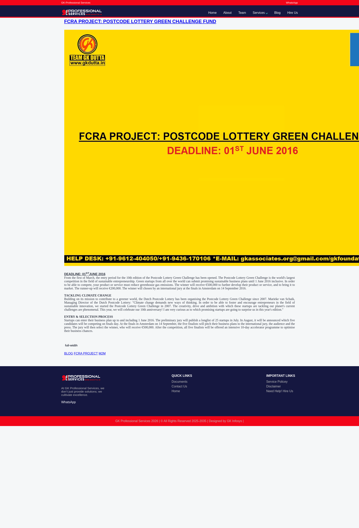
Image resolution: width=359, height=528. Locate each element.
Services (259, 12)
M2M (102, 353)
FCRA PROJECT (86, 353)
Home (212, 12)
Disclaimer (273, 386)
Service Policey (277, 381)
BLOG (68, 353)
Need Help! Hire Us (279, 391)
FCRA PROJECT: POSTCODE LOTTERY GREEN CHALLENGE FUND (140, 21)
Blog (277, 12)
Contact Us (179, 386)
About (227, 12)
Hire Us (292, 12)
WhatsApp (292, 2)
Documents (179, 381)
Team (242, 12)
